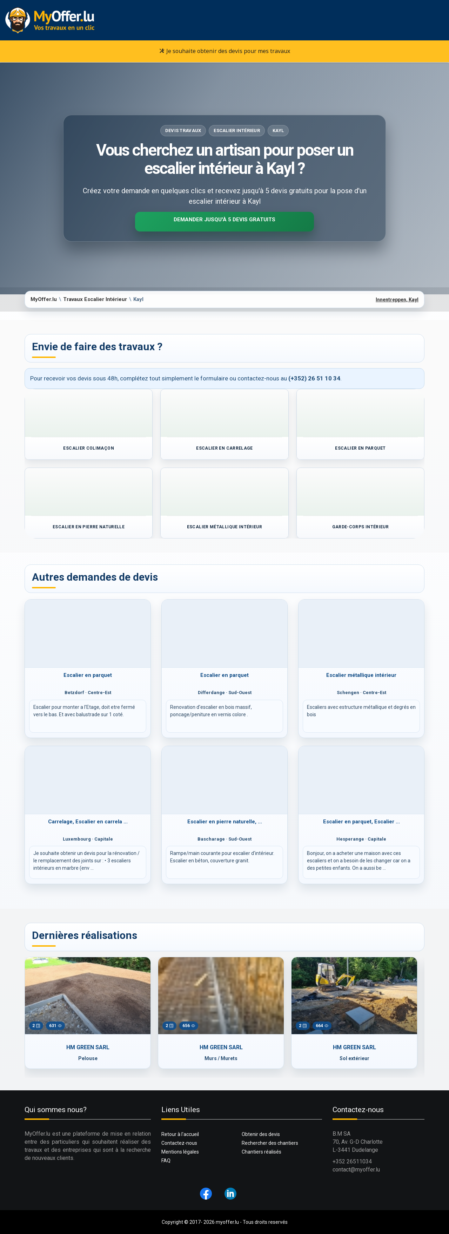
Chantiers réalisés (261, 1152)
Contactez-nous (179, 1143)
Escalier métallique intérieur (361, 675)
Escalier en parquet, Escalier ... (361, 821)
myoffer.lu (227, 1222)
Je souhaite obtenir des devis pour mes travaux (224, 51)
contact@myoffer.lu (356, 1169)
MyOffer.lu (44, 299)
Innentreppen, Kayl (397, 299)
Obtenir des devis (261, 1134)
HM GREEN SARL (87, 1047)
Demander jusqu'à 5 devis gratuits (224, 219)
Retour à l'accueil (180, 1134)
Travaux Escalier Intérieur (95, 299)
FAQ (165, 1160)
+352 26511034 (352, 1161)
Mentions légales (180, 1152)
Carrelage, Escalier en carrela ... (88, 821)
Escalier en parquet (87, 675)
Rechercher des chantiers (270, 1143)
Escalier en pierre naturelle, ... (224, 821)
